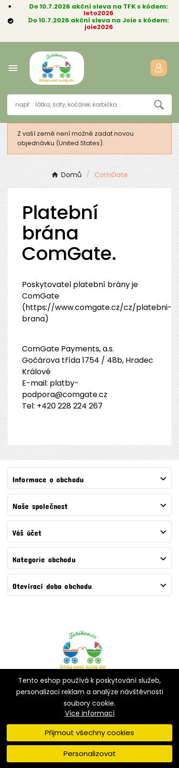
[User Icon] (158, 68)
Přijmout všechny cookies (89, 733)
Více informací (90, 713)
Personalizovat (89, 753)
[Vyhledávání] (77, 105)
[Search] (159, 105)
